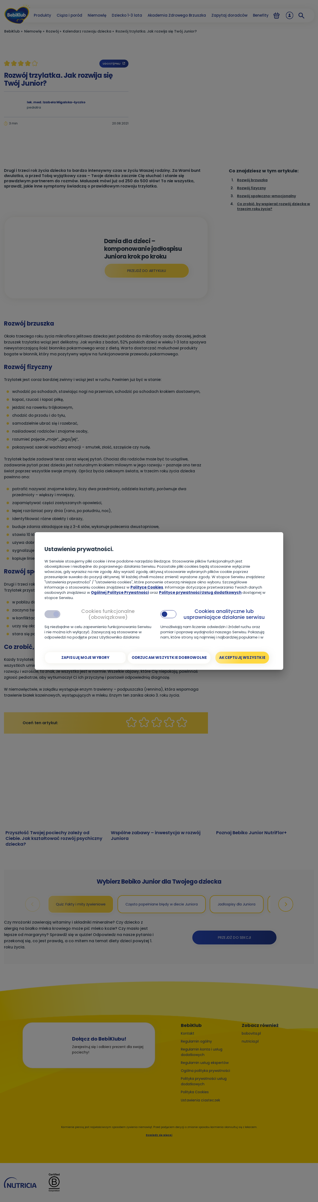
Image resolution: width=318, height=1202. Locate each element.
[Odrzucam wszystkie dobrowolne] (169, 657)
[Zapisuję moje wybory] (85, 658)
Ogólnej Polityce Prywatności (120, 592)
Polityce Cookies (146, 587)
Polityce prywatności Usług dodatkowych (200, 592)
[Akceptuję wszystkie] (242, 657)
